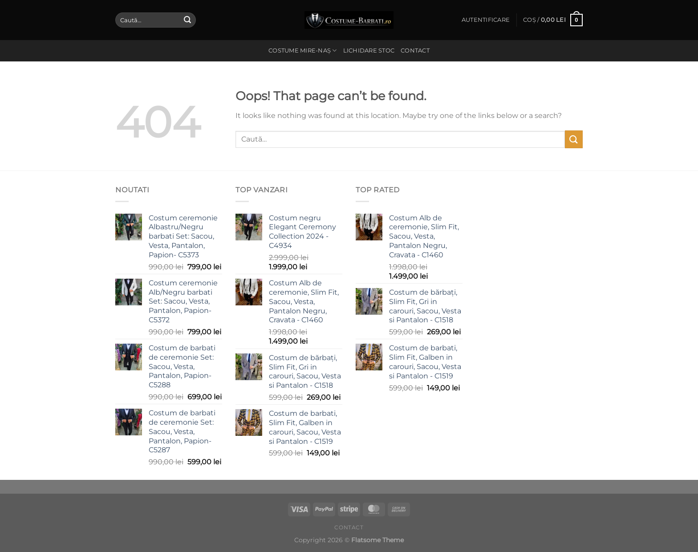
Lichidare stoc (369, 50)
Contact (415, 50)
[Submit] (187, 20)
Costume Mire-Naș (302, 50)
